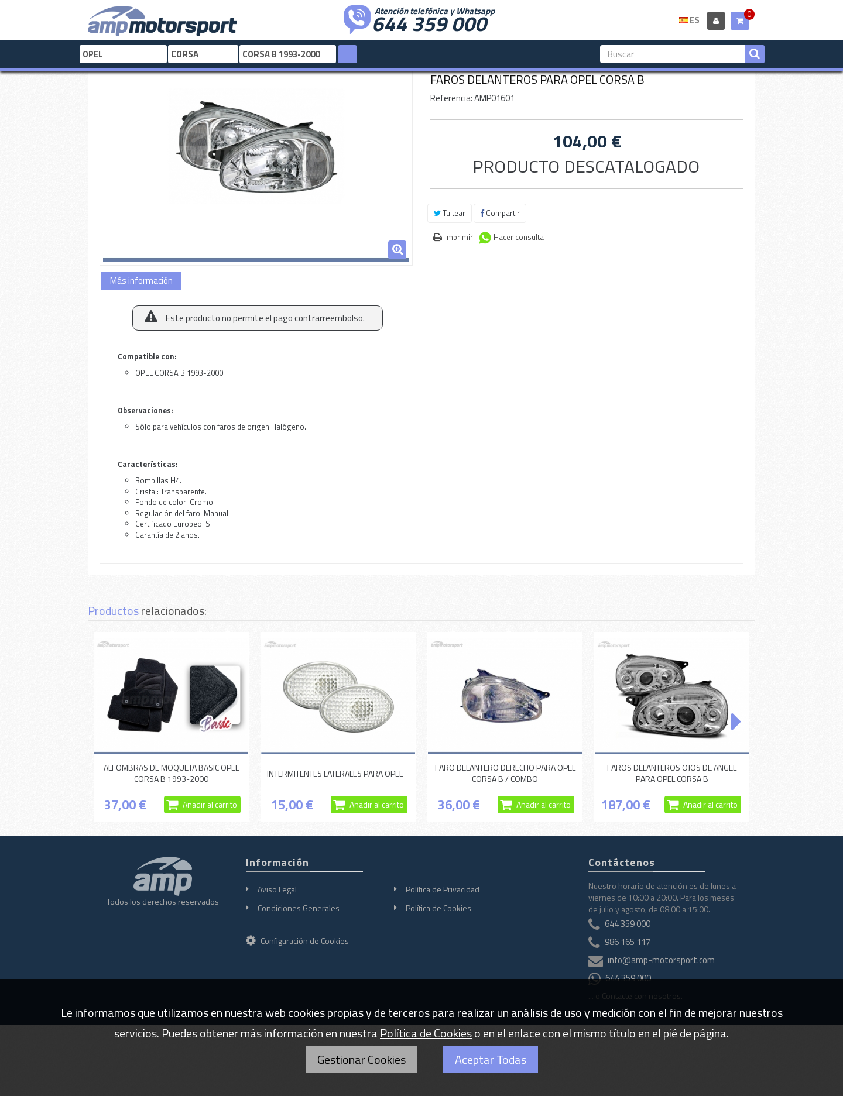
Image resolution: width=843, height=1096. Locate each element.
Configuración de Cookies (297, 940)
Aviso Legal (277, 889)
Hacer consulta (519, 237)
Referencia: (451, 98)
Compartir (500, 213)
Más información (141, 280)
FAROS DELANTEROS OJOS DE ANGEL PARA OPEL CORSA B (671, 772)
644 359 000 (429, 22)
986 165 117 (627, 942)
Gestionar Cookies (361, 1059)
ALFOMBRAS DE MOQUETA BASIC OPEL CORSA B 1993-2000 (171, 772)
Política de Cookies (438, 908)
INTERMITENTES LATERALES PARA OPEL (335, 773)
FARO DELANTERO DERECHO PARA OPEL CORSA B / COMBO (505, 772)
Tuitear (449, 213)
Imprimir (459, 237)
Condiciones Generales (299, 908)
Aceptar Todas (490, 1059)
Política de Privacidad (442, 889)
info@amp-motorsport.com (661, 960)
